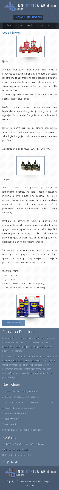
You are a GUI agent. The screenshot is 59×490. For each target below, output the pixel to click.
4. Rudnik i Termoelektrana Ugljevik (18, 408)
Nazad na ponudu (14, 323)
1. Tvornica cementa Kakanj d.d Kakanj (20, 392)
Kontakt (51, 26)
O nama (18, 26)
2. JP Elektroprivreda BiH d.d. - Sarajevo (20, 397)
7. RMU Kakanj (9, 424)
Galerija (29, 26)
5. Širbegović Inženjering (14, 413)
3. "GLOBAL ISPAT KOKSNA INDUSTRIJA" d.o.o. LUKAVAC (28, 403)
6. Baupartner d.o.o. (11, 419)
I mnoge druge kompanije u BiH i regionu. (22, 430)
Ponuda (40, 26)
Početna (8, 26)
